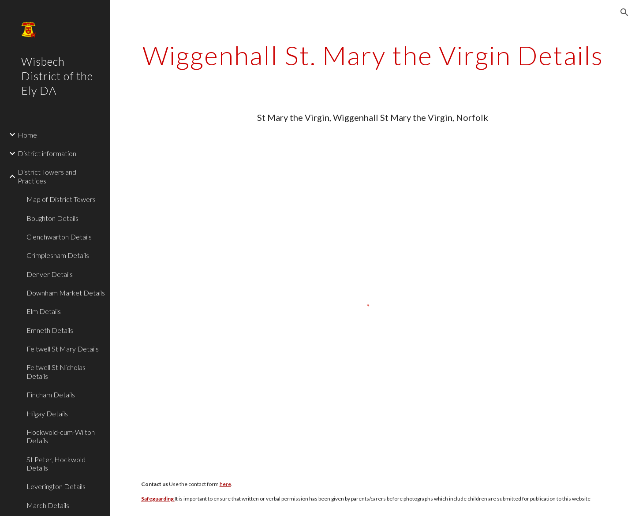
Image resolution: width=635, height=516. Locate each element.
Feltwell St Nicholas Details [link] (56, 371)
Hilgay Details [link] (47, 413)
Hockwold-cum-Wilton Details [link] (60, 436)
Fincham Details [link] (50, 394)
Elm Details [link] (43, 311)
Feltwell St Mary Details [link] (62, 348)
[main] (373, 55)
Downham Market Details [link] (65, 292)
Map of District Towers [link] (61, 199)
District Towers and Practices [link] (47, 176)
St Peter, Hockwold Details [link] (56, 463)
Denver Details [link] (49, 274)
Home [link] (27, 135)
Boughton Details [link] (52, 218)
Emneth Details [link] (49, 330)
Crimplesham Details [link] (57, 255)
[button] (624, 12)
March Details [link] (47, 505)
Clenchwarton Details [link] (59, 236)
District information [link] (47, 153)
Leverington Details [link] (56, 486)
